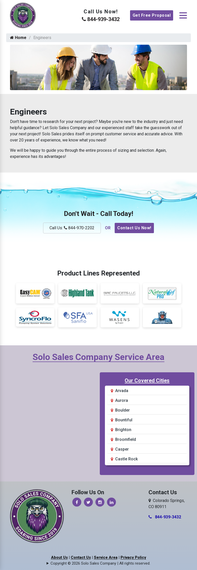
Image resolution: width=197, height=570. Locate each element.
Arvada (121, 390)
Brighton (123, 429)
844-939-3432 (101, 19)
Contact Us (81, 557)
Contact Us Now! (134, 227)
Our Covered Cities (147, 380)
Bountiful (123, 419)
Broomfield (125, 439)
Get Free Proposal (152, 15)
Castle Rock (126, 459)
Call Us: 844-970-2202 (72, 227)
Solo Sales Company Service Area (98, 357)
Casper (122, 449)
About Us (59, 557)
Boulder (122, 410)
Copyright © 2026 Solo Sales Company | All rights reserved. (100, 563)
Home (18, 37)
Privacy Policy (133, 557)
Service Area (105, 557)
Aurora (121, 400)
